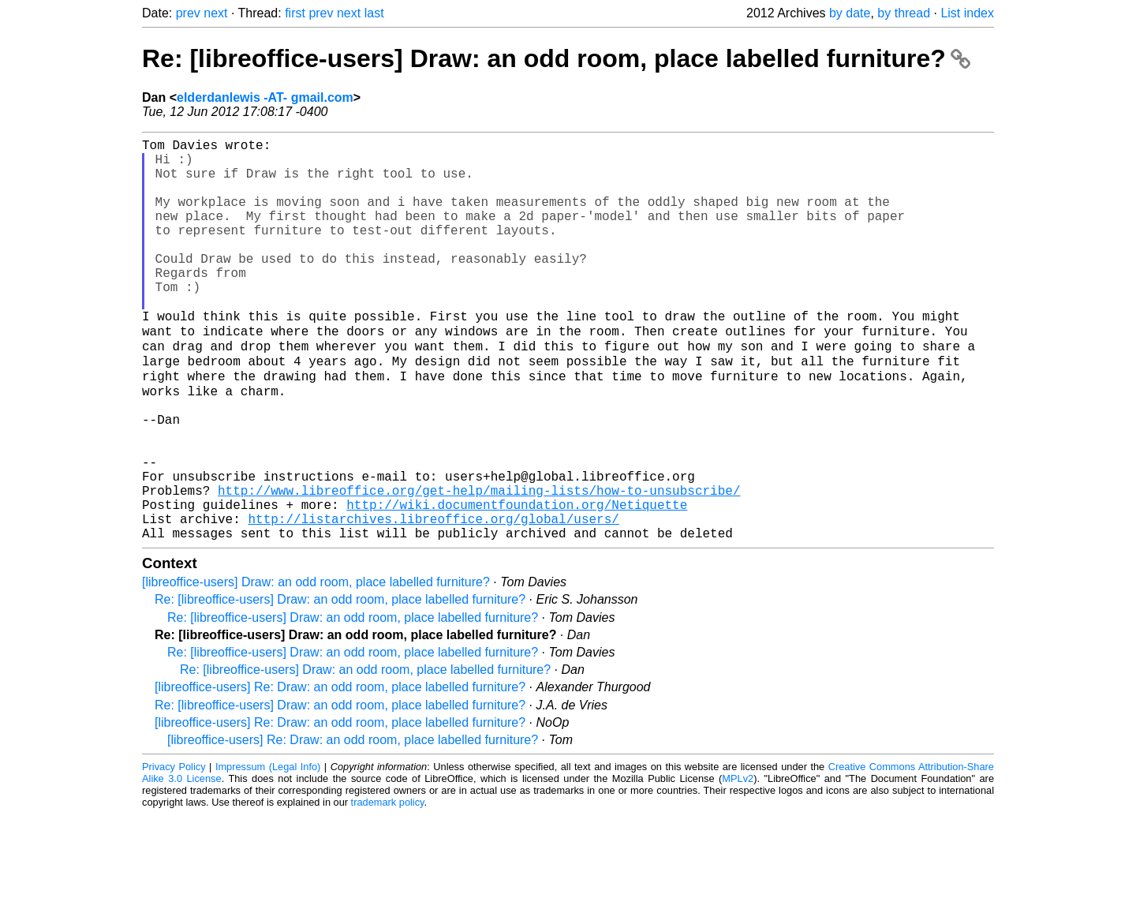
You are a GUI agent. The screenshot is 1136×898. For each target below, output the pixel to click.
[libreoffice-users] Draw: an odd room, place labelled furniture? (316, 665)
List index (967, 13)
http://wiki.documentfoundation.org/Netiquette (516, 581)
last (374, 13)
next (215, 13)
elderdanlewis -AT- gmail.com (265, 97)
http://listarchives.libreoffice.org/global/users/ (433, 599)
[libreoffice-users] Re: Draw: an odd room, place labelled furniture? (340, 770)
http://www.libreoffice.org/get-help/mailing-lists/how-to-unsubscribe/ (479, 564)
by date (849, 13)
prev (188, 13)
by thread (903, 13)
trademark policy (387, 886)
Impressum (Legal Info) (267, 850)
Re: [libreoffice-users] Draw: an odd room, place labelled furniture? (556, 58)
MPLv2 (737, 862)
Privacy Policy (174, 850)
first (295, 13)
